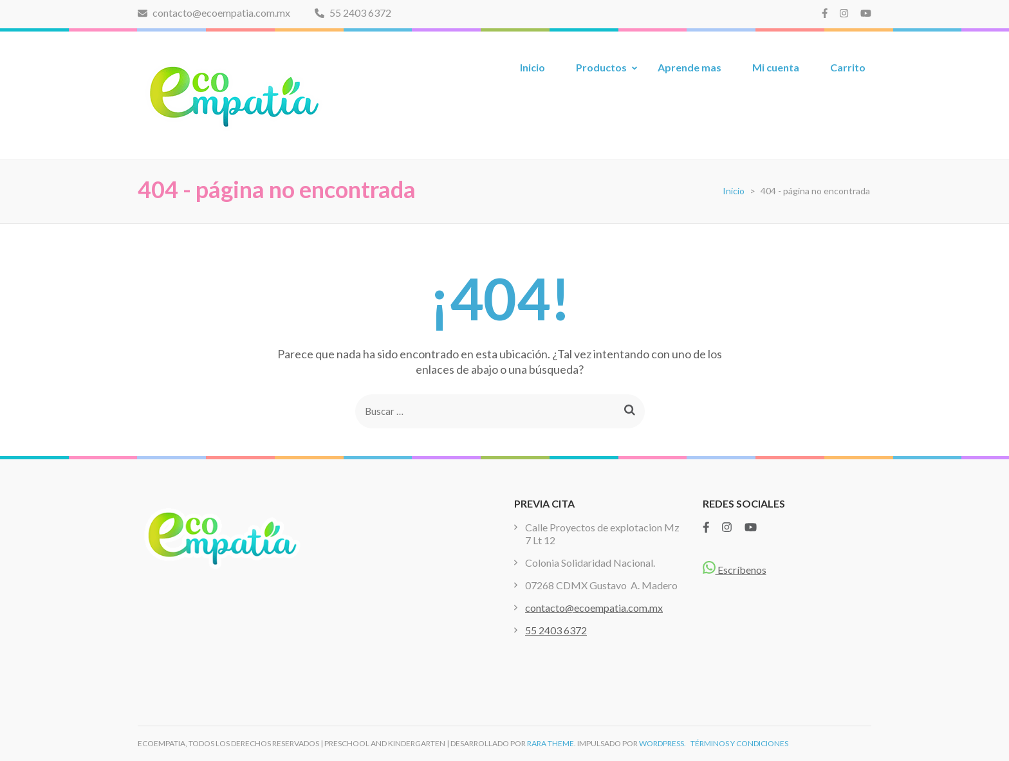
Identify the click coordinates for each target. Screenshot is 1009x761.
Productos (601, 67)
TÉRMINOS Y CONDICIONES (739, 743)
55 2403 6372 (353, 12)
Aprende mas (689, 67)
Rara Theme (550, 743)
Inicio (532, 67)
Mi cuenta (775, 67)
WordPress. (662, 743)
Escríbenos (734, 570)
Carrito (848, 67)
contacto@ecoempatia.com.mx (214, 12)
